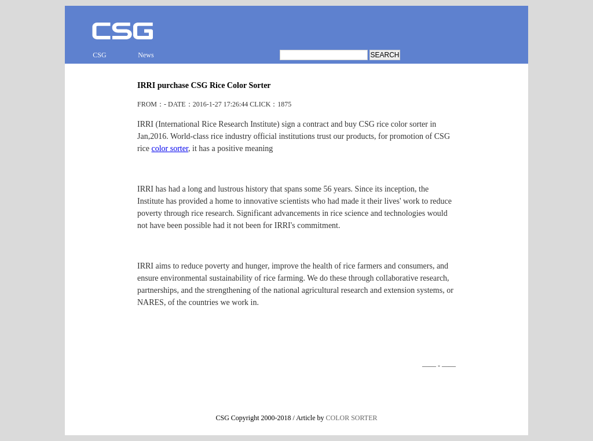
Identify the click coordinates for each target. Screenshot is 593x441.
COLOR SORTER (352, 418)
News (145, 55)
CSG (99, 55)
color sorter (169, 148)
